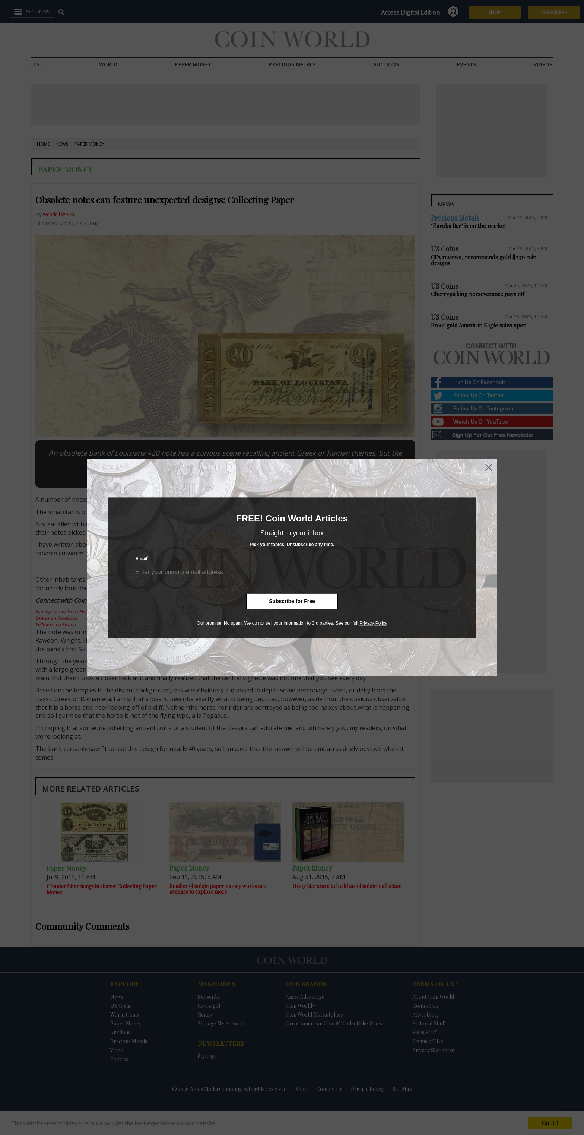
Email (142, 558)
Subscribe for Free (292, 601)
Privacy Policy (373, 623)
